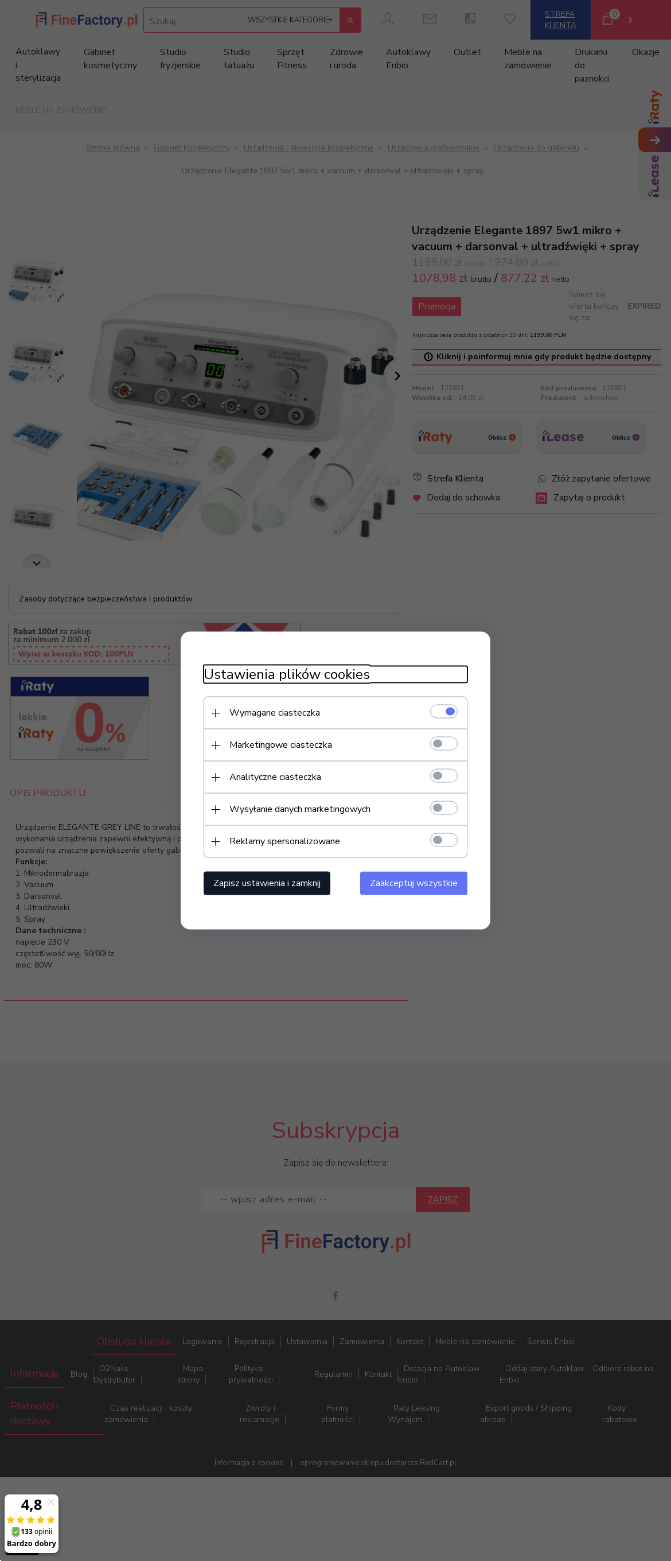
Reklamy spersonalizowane (284, 841)
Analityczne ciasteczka (275, 777)
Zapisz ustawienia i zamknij (267, 883)
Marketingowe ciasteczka (280, 745)
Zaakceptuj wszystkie (414, 883)
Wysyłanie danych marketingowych (299, 809)
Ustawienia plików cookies (287, 674)
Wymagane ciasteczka (274, 712)
